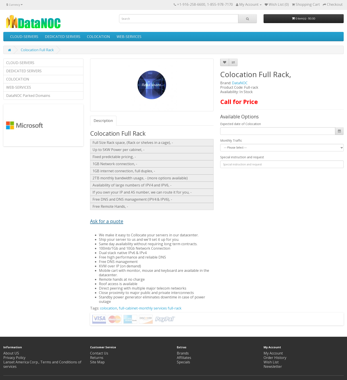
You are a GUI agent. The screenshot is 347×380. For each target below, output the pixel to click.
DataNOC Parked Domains (28, 95)
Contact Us (99, 353)
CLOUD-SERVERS (24, 36)
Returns (96, 357)
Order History (275, 357)
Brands (183, 353)
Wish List (271, 362)
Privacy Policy (14, 357)
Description (103, 120)
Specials (183, 362)
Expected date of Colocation (240, 124)
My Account (273, 353)
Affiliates (184, 357)
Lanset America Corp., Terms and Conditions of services (42, 364)
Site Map (97, 362)
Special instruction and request (242, 157)
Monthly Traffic (231, 140)
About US (11, 353)
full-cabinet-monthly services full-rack (150, 308)
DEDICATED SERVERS (62, 36)
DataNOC (240, 82)
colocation (108, 308)
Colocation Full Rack (37, 49)
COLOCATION (98, 36)
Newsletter (273, 366)
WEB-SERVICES (129, 36)
